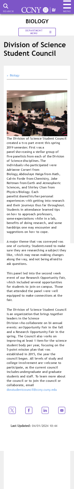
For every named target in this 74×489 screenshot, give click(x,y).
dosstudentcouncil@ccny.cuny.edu (32, 389)
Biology (15, 75)
